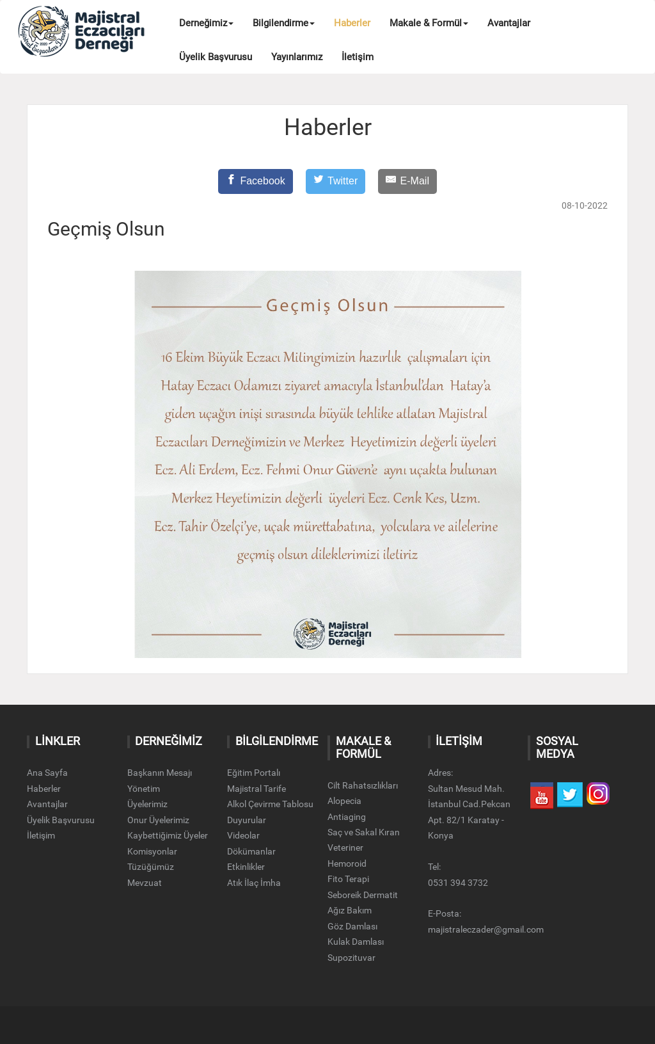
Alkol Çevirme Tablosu (270, 804)
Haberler (352, 23)
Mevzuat (144, 883)
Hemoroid (347, 863)
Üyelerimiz (147, 804)
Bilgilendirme (284, 23)
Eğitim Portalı (253, 772)
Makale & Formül (429, 23)
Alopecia (344, 801)
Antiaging (347, 817)
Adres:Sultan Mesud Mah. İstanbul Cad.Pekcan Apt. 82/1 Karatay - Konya (469, 803)
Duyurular (246, 820)
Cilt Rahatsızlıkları (363, 785)
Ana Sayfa (47, 772)
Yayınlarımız (296, 57)
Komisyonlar (152, 851)
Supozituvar (351, 957)
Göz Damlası (352, 926)
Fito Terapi (348, 879)
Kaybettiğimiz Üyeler (167, 835)
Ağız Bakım (350, 910)
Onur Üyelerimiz (158, 820)
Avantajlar (508, 23)
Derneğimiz (206, 23)
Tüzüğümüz (150, 867)
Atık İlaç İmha (254, 883)
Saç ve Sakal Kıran (364, 832)
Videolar (243, 835)
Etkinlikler (246, 867)
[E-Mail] (407, 181)
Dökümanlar (251, 851)
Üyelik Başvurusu (215, 57)
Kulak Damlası (356, 941)
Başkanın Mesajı (159, 772)
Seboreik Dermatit (363, 895)
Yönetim (143, 788)
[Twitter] (336, 181)
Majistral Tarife (256, 788)
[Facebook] (255, 181)
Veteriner (345, 847)
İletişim (358, 57)
